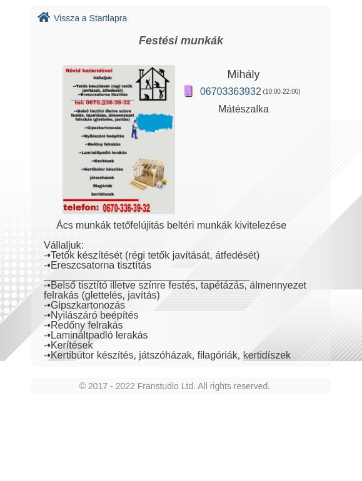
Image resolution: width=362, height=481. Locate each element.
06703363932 (230, 91)
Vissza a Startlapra (82, 18)
